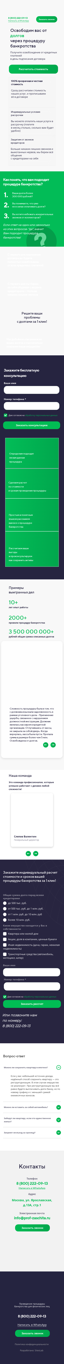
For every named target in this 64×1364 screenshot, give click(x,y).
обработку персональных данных (41, 415)
